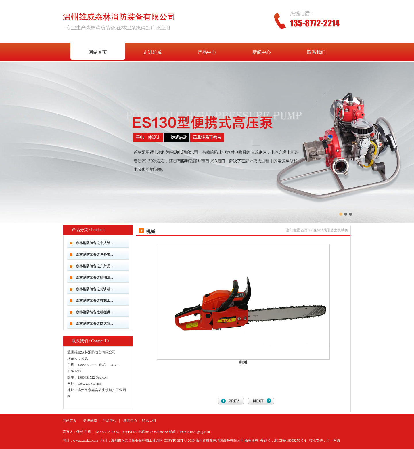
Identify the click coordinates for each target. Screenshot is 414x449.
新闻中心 (261, 52)
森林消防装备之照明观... (94, 278)
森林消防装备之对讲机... (94, 289)
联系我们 (149, 421)
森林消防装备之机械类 (330, 230)
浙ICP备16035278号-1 (290, 440)
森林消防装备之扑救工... (94, 301)
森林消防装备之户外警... (94, 255)
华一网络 (333, 440)
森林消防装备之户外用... (94, 266)
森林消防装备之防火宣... (94, 324)
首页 (304, 230)
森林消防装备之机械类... (94, 312)
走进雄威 (152, 52)
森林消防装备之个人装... (94, 243)
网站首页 (69, 421)
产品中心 (207, 52)
